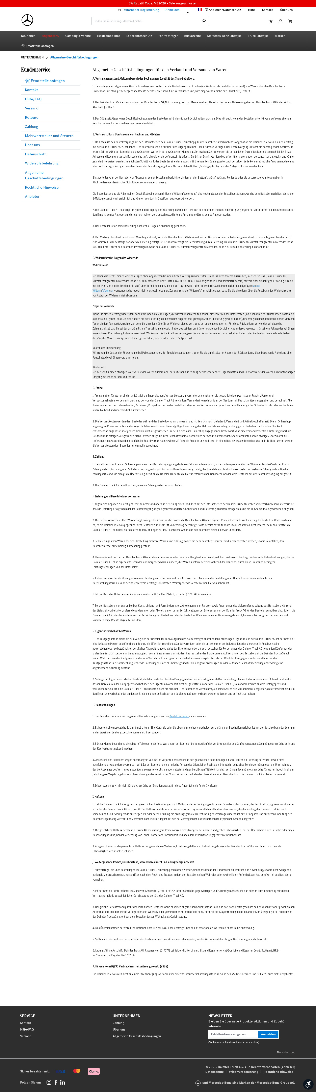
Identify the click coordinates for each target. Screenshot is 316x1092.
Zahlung (31, 126)
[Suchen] (203, 21)
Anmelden (172, 10)
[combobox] (145, 21)
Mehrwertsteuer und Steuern (49, 135)
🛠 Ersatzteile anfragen (45, 80)
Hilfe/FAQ (33, 99)
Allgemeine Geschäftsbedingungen (137, 1036)
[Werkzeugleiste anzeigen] (308, 1084)
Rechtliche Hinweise (42, 187)
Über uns (286, 10)
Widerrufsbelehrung (41, 163)
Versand (31, 108)
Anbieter (215, 10)
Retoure (31, 117)
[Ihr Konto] (280, 21)
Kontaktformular (179, 716)
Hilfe (251, 10)
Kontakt (267, 10)
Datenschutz (232, 10)
